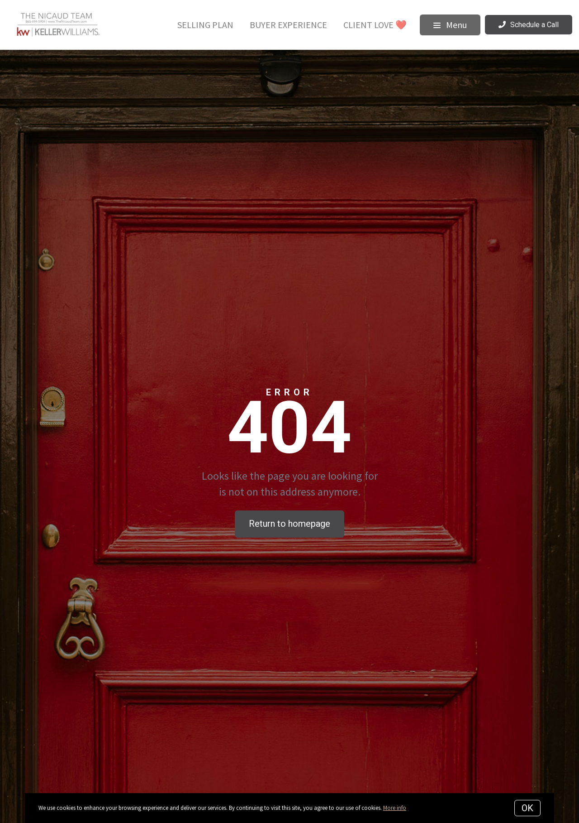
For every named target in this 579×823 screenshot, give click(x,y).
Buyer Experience (288, 24)
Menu (450, 24)
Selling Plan (205, 24)
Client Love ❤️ (375, 24)
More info (394, 808)
